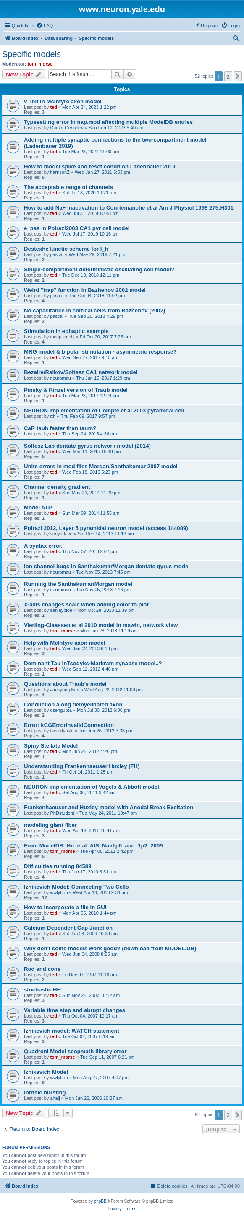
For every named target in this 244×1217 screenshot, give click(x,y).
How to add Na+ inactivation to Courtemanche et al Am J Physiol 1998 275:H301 (129, 208)
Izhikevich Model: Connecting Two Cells (76, 887)
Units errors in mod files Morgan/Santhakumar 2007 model (101, 466)
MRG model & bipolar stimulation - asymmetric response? (100, 352)
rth (52, 416)
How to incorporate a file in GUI (65, 907)
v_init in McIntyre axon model (63, 101)
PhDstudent (62, 813)
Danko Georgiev (67, 127)
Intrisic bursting (45, 1092)
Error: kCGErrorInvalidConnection (69, 725)
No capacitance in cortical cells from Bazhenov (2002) (94, 310)
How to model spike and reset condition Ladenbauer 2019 (100, 166)
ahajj (55, 1098)
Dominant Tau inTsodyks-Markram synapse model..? (93, 663)
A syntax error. (43, 546)
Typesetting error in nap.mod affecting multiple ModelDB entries (108, 122)
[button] (238, 76)
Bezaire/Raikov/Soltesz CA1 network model (80, 372)
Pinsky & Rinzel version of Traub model (76, 390)
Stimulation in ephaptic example (66, 331)
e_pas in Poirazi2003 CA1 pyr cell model (76, 228)
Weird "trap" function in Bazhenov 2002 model (85, 290)
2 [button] (228, 76)
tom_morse (40, 63)
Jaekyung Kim (64, 689)
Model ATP (38, 507)
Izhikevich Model (46, 1072)
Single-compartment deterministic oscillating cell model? (99, 269)
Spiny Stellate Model (51, 745)
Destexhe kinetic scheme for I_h (66, 249)
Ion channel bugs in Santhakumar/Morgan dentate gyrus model (107, 566)
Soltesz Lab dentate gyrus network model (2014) (87, 446)
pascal (56, 254)
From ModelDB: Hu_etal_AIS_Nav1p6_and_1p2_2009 (93, 845)
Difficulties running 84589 (58, 866)
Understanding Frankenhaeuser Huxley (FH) (82, 766)
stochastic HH (42, 989)
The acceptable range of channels (68, 187)
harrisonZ (59, 172)
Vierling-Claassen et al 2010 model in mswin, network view (101, 625)
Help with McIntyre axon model (64, 643)
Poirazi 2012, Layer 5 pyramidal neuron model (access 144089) (106, 528)
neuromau (60, 377)
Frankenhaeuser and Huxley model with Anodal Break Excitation (108, 807)
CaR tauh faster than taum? (60, 428)
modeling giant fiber (50, 825)
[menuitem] (44, 26)
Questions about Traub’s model (65, 684)
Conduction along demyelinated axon (73, 704)
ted (53, 107)
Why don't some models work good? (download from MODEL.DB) (110, 948)
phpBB (100, 1201)
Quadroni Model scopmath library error (75, 1051)
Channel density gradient (57, 487)
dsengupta (60, 710)
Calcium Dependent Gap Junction (68, 928)
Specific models (31, 54)
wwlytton (59, 892)
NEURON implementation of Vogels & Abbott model (91, 787)
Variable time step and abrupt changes (74, 1010)
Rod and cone (42, 969)
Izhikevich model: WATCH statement (71, 1031)
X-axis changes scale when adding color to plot (86, 604)
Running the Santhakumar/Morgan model (78, 584)
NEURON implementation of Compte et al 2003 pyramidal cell (104, 410)
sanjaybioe (61, 610)
